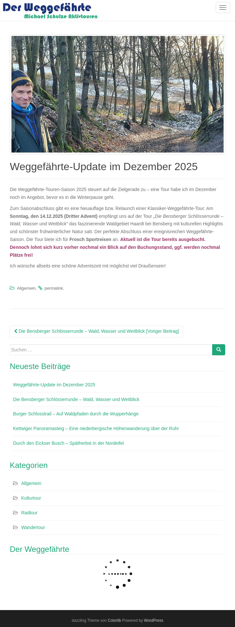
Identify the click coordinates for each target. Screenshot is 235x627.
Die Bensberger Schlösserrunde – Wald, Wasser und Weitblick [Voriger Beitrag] (96, 331)
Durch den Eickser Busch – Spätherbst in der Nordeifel (68, 443)
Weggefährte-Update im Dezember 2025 (54, 384)
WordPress (153, 620)
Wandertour (33, 527)
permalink (54, 288)
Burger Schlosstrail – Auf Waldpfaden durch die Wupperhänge (75, 413)
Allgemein (26, 288)
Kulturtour (31, 498)
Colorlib (114, 620)
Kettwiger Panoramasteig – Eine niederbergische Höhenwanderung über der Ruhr (96, 428)
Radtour (29, 512)
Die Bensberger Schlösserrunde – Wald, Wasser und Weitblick (76, 399)
